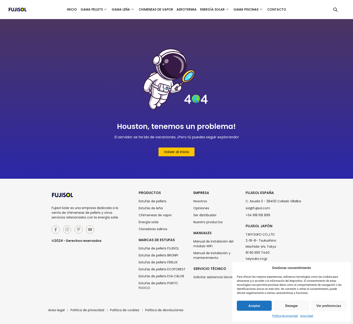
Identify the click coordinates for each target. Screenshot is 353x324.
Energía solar (219, 9)
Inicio (61, 9)
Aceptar (254, 306)
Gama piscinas (255, 9)
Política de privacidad (285, 315)
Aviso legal (306, 315)
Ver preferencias (328, 306)
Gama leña (118, 9)
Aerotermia (188, 9)
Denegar (291, 306)
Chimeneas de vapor (154, 9)
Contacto (287, 9)
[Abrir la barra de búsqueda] (335, 10)
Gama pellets (85, 9)
